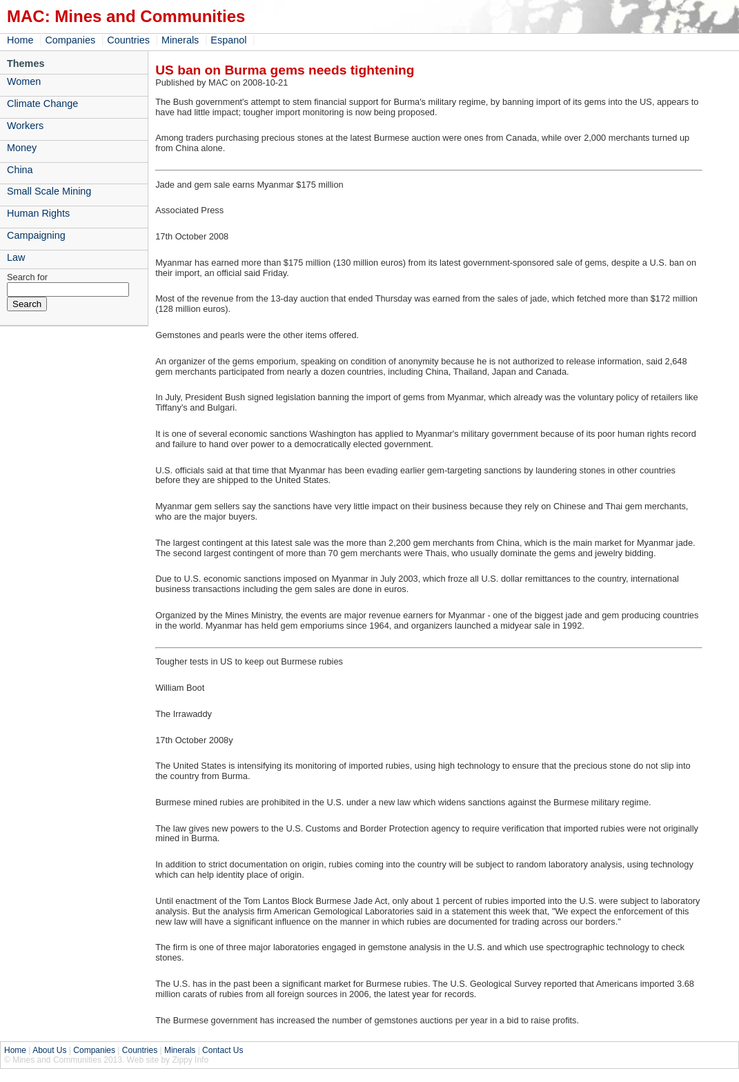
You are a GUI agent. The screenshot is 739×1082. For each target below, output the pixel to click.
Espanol (228, 40)
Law (16, 257)
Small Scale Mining (49, 191)
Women (24, 81)
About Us (49, 1050)
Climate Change (42, 103)
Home (20, 40)
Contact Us (222, 1050)
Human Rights (38, 213)
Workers (25, 125)
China (20, 169)
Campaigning (36, 235)
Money (22, 147)
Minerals (180, 40)
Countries (128, 40)
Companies (70, 40)
